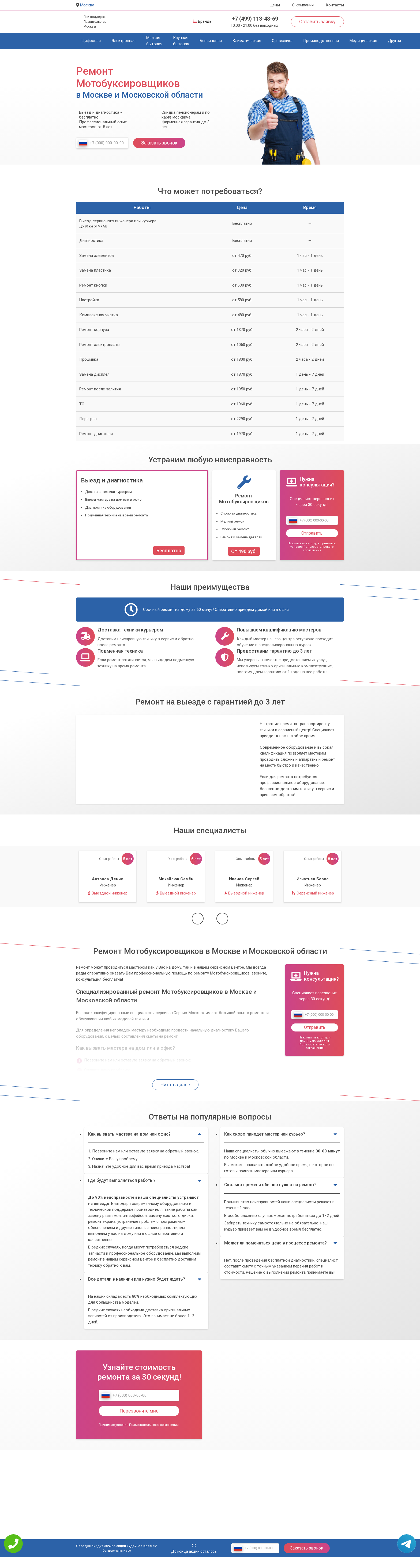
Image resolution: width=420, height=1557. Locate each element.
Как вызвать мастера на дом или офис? (144, 1134)
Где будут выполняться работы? (144, 1180)
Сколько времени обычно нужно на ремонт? (281, 1185)
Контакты (335, 5)
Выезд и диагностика (112, 480)
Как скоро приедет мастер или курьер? (281, 1134)
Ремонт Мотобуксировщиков (244, 498)
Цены (274, 5)
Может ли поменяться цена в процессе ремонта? (281, 1243)
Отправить (311, 533)
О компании (303, 5)
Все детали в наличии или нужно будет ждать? (144, 1279)
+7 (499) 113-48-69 (255, 19)
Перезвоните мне (139, 1411)
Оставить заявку (317, 21)
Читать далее (175, 1084)
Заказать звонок (159, 143)
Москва (87, 5)
